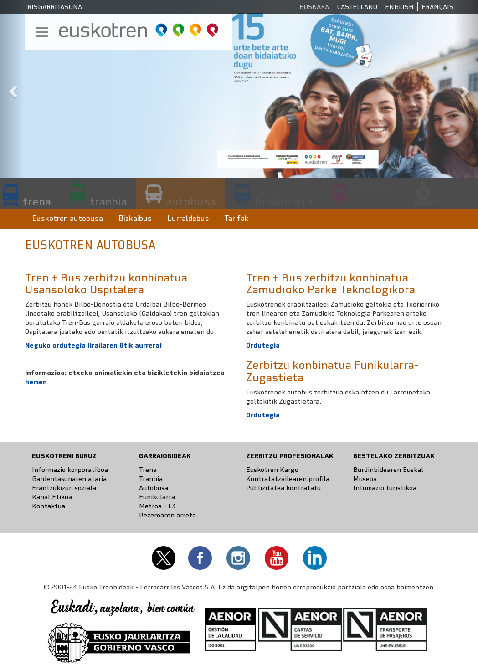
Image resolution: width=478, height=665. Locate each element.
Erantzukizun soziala (64, 488)
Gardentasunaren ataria (69, 479)
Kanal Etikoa (52, 497)
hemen (36, 382)
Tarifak (237, 218)
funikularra (283, 201)
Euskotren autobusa (67, 218)
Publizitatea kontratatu (283, 488)
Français (437, 7)
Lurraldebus (188, 218)
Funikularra (157, 497)
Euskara (314, 7)
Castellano (357, 7)
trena (37, 201)
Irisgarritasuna (53, 7)
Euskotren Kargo (272, 470)
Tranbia (151, 479)
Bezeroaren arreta (167, 515)
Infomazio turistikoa (384, 488)
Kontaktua (48, 506)
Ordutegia (263, 415)
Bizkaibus (135, 218)
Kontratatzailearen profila (287, 479)
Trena (148, 470)
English (399, 7)
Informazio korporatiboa (70, 470)
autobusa (191, 201)
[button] (12, 89)
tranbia (108, 201)
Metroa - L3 (157, 506)
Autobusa (153, 488)
